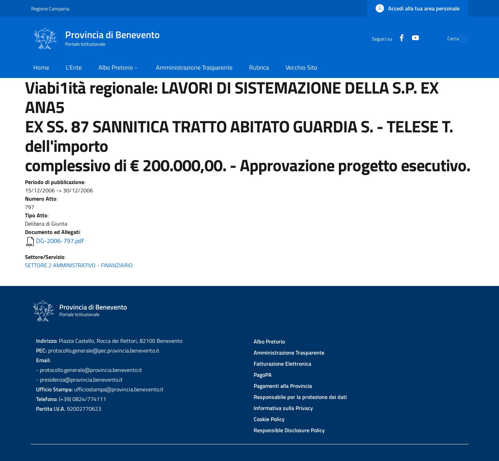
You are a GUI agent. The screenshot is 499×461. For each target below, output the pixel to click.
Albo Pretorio (269, 341)
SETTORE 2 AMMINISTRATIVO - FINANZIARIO (79, 265)
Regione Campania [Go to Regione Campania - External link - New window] (50, 8)
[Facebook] (386, 38)
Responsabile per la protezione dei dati (300, 397)
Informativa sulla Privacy (283, 408)
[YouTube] (399, 38)
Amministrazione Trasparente (289, 352)
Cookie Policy (269, 419)
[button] (417, 8)
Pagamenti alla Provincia (283, 386)
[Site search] (459, 38)
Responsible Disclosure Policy (289, 430)
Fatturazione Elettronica (282, 363)
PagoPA (263, 375)
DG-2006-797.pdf (60, 240)
